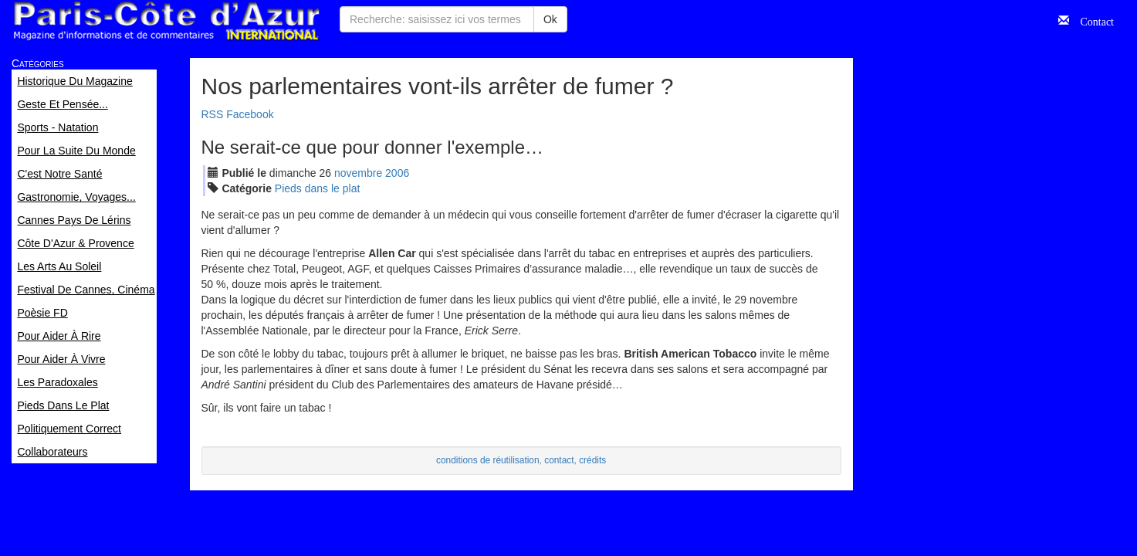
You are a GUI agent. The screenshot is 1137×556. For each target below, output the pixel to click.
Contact (1091, 20)
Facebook (249, 114)
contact (559, 460)
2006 (397, 173)
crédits (592, 460)
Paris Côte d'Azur (166, 21)
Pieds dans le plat (317, 188)
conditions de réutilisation (488, 460)
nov (358, 173)
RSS (212, 114)
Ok (550, 19)
